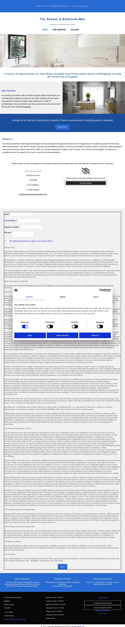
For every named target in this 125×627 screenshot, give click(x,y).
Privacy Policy (103, 611)
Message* (8, 231)
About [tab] (95, 297)
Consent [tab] (29, 297)
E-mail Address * (10, 219)
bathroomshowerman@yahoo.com (33, 193)
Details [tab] (62, 297)
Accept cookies (86, 181)
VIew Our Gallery (103, 596)
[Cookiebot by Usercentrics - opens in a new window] (101, 290)
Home (45, 29)
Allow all (95, 335)
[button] (62, 125)
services (27, 105)
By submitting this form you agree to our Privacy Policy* (31, 239)
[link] (86, 169)
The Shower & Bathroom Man (62, 19)
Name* (7, 212)
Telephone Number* (12, 225)
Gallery (79, 29)
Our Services (61, 29)
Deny (30, 335)
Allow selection (62, 335)
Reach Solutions (77, 625)
